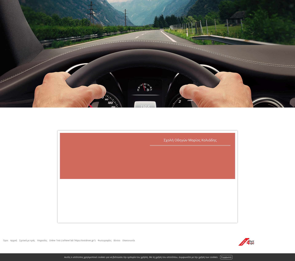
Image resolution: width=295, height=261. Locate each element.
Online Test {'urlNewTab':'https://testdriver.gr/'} (72, 240)
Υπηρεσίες (42, 240)
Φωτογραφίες (104, 240)
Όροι (5, 240)
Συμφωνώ (226, 257)
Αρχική (13, 240)
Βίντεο (117, 240)
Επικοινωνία (128, 240)
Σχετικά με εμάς (27, 240)
